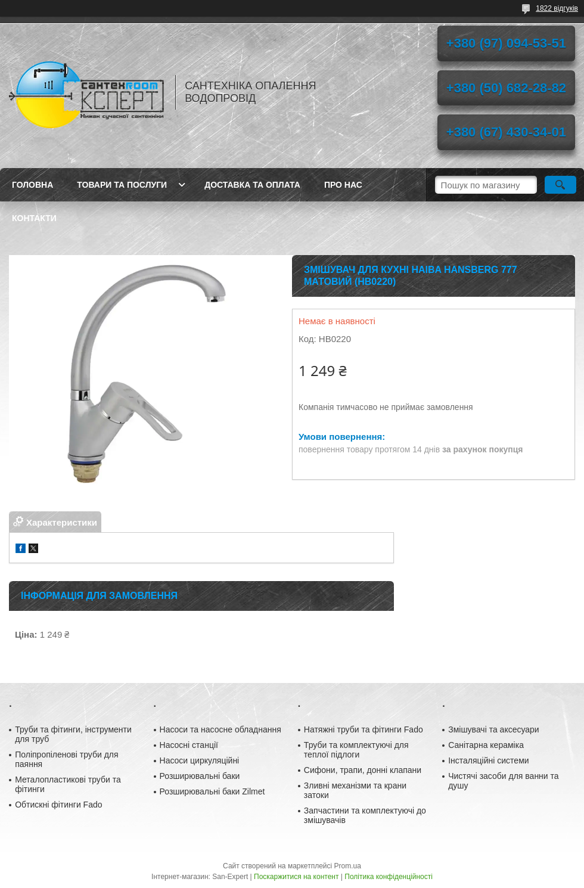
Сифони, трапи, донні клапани (362, 770)
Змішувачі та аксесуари (493, 729)
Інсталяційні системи (488, 760)
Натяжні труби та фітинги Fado (363, 729)
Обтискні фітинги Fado (58, 804)
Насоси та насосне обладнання (220, 729)
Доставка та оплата (252, 185)
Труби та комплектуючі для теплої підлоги (356, 749)
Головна (32, 185)
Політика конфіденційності (388, 877)
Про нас (343, 185)
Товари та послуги (122, 185)
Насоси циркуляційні (200, 760)
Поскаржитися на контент (296, 877)
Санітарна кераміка (486, 745)
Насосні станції (189, 745)
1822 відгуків (557, 8)
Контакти (34, 218)
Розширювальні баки (200, 776)
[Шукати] (560, 185)
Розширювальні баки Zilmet (212, 791)
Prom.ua (347, 866)
